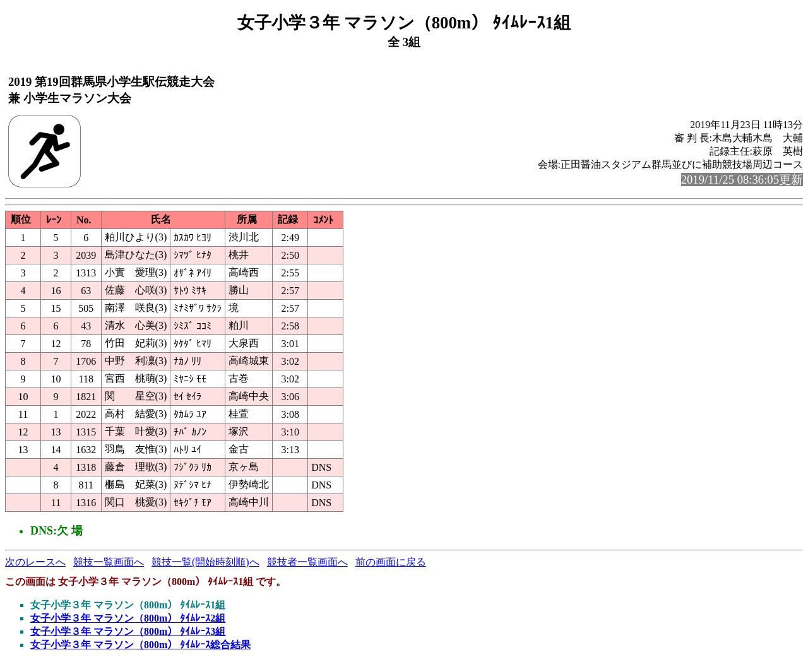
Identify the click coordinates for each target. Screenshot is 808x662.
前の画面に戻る (390, 562)
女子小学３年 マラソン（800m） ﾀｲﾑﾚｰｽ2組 (127, 618)
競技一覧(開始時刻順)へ (205, 562)
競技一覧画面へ (108, 562)
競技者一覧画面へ (307, 562)
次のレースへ (35, 562)
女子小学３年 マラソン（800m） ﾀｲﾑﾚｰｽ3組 (127, 631)
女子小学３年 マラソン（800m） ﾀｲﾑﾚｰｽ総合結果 (140, 644)
